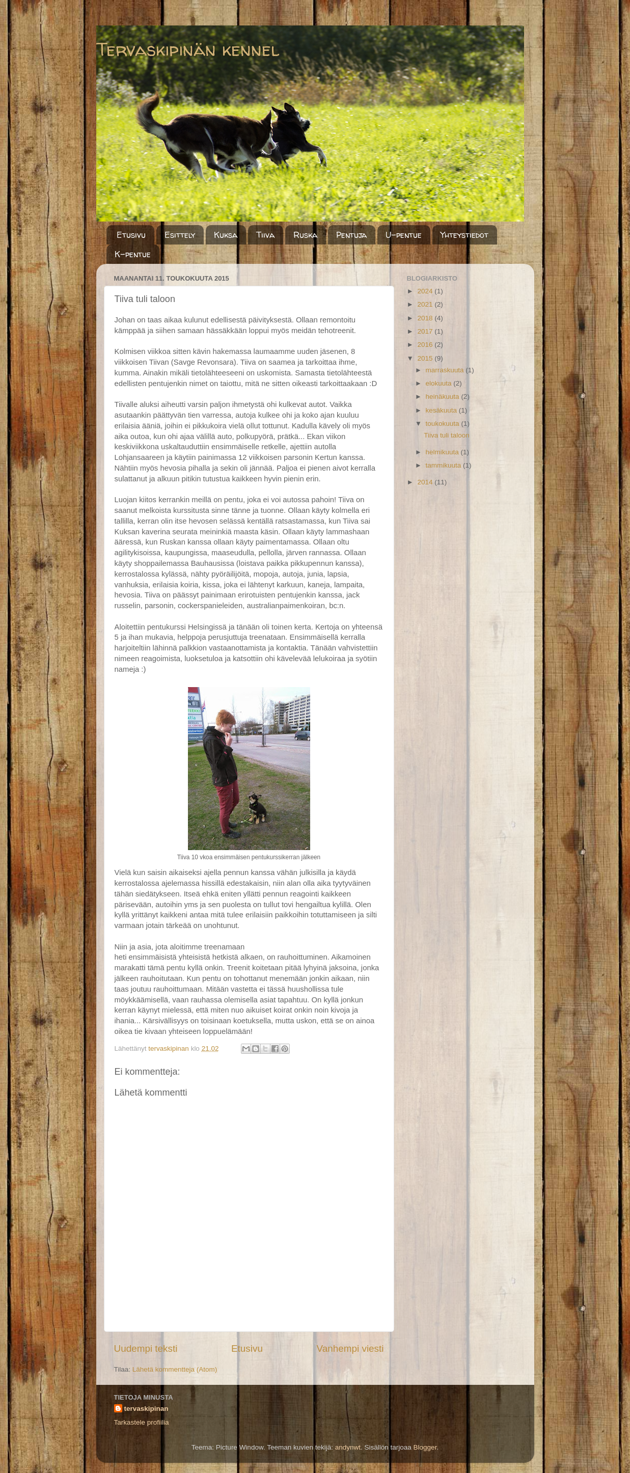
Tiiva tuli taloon (447, 435)
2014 (425, 482)
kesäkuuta (442, 410)
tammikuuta (444, 465)
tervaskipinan (146, 1408)
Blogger (425, 1447)
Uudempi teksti (146, 1348)
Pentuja (351, 234)
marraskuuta (446, 370)
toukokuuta (443, 423)
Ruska (305, 234)
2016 (425, 344)
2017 (425, 331)
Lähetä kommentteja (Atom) (174, 1369)
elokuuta (440, 383)
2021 (425, 304)
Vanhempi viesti (350, 1348)
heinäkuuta (443, 396)
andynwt (348, 1447)
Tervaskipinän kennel (187, 49)
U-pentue (404, 234)
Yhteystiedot (464, 234)
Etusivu (131, 234)
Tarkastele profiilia (141, 1422)
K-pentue (133, 254)
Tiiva (265, 234)
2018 (425, 318)
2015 (425, 358)
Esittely (180, 234)
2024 (425, 291)
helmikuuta (443, 452)
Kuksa (225, 234)
